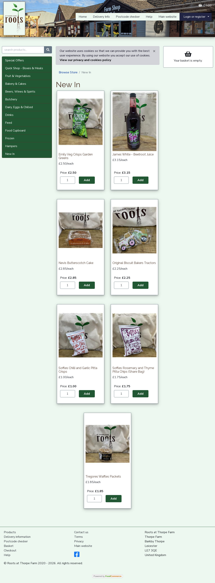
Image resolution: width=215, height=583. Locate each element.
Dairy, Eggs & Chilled (19, 107)
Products (10, 532)
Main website (168, 17)
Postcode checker (128, 17)
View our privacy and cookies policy (85, 60)
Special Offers (14, 60)
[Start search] (48, 49)
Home (83, 17)
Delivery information (17, 537)
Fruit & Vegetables (18, 76)
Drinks (9, 115)
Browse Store (68, 72)
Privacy (79, 541)
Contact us (81, 532)
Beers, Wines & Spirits (20, 92)
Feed (8, 123)
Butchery (11, 99)
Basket (8, 546)
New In (10, 154)
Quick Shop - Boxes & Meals (24, 68)
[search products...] (23, 49)
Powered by (107, 576)
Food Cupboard (15, 130)
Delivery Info (101, 17)
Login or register (194, 17)
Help (149, 17)
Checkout (10, 550)
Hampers (11, 146)
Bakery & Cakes (15, 84)
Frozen (9, 138)
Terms (78, 537)
